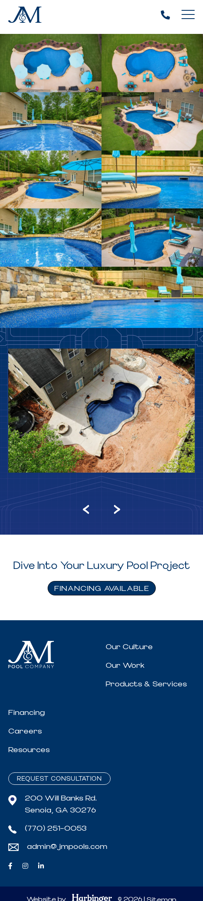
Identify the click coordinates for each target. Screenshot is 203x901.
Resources (29, 750)
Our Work (125, 665)
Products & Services (146, 684)
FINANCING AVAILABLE (101, 588)
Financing (26, 712)
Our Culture (129, 647)
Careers (25, 731)
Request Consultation (59, 779)
